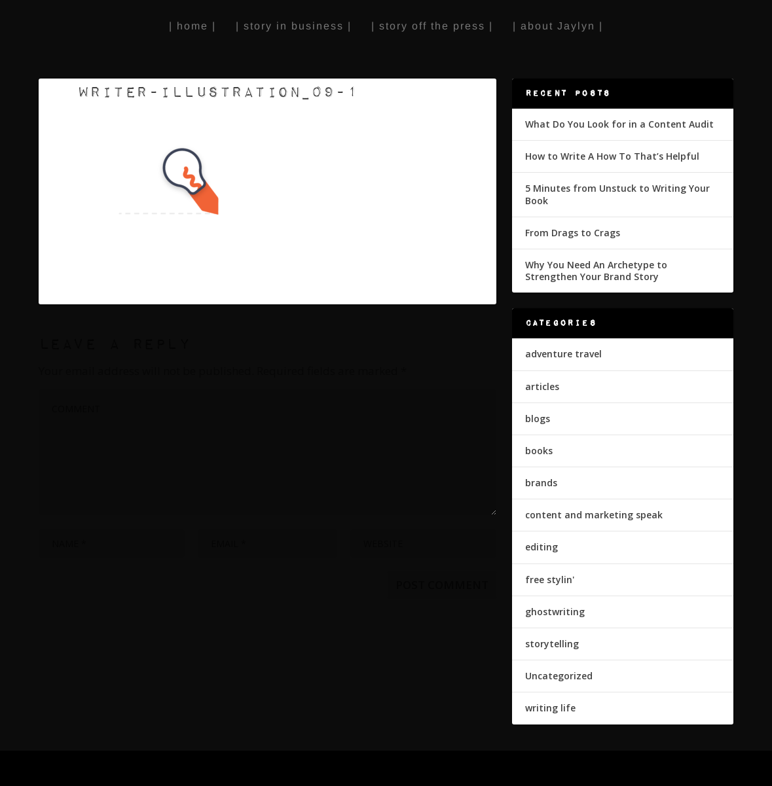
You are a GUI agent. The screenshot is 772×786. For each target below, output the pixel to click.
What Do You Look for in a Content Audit (619, 124)
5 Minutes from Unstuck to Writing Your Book (617, 194)
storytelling (552, 643)
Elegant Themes (129, 769)
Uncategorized (559, 676)
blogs (537, 418)
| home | (192, 25)
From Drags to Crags (572, 232)
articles (542, 386)
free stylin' (549, 579)
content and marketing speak (594, 515)
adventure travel (563, 354)
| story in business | (294, 25)
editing (541, 547)
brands (541, 482)
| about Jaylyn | (558, 25)
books (539, 450)
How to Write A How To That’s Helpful (612, 156)
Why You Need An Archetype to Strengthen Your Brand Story (596, 271)
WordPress (252, 769)
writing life (550, 708)
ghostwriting (555, 611)
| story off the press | (432, 25)
